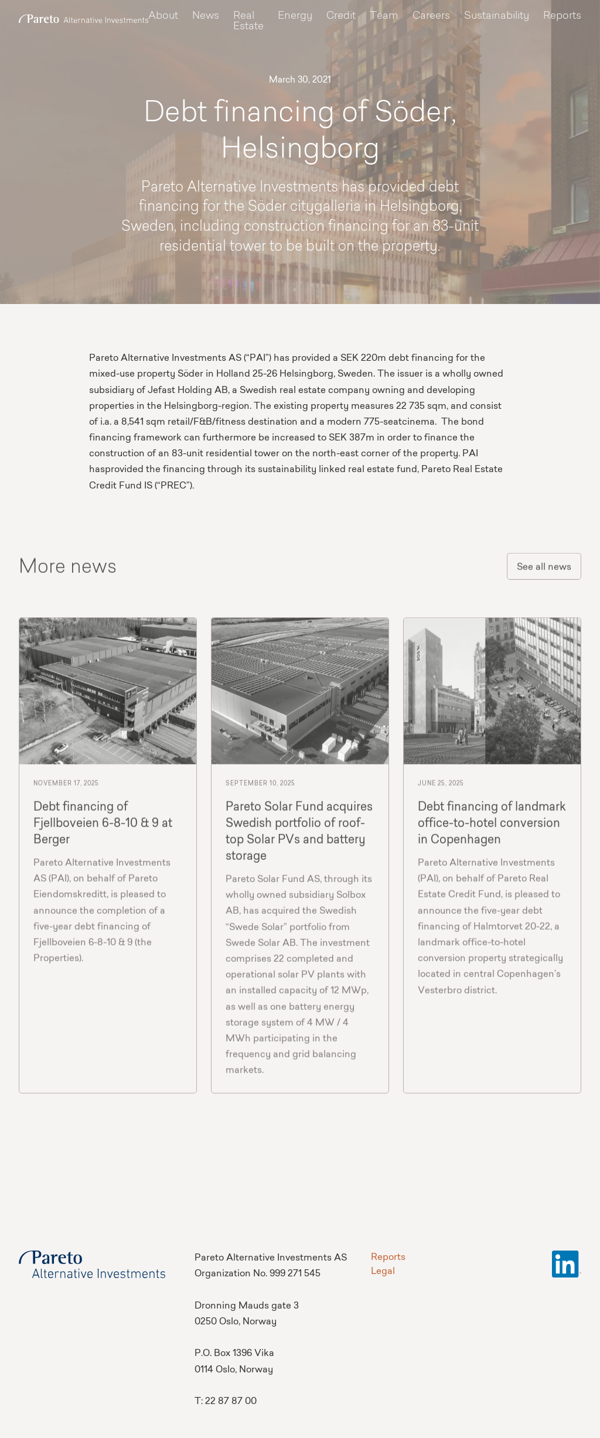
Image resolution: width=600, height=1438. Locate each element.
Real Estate (248, 21)
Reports (562, 16)
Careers (431, 16)
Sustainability (496, 16)
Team (384, 16)
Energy (295, 16)
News (205, 16)
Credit (341, 16)
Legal (383, 1271)
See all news (544, 570)
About (163, 16)
